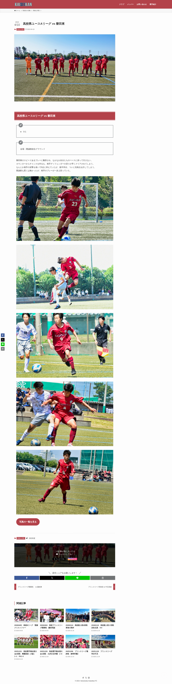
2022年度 (32, 538)
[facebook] (83, 678)
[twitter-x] (86, 678)
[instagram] (89, 678)
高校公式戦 (20, 29)
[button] (26, 578)
